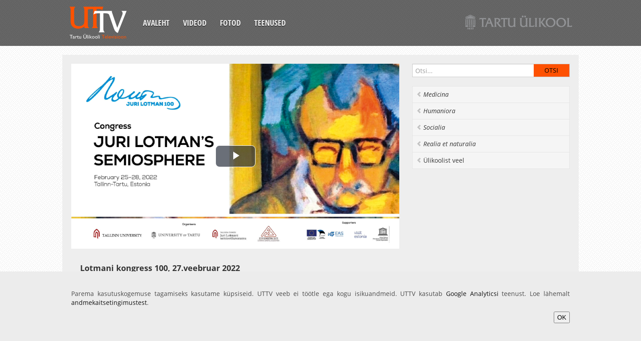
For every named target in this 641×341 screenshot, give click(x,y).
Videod (195, 22)
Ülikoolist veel (440, 160)
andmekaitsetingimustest (109, 302)
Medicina (432, 94)
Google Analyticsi (472, 293)
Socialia (430, 127)
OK (561, 317)
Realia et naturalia (446, 144)
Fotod (230, 22)
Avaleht (156, 22)
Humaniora (435, 111)
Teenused (270, 22)
